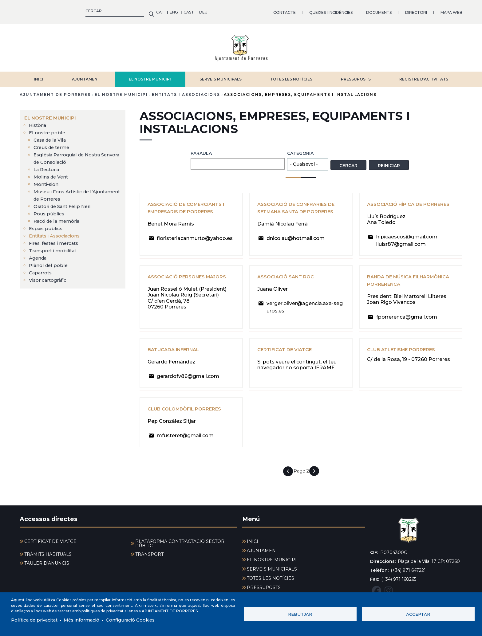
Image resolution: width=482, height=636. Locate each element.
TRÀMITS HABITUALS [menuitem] (48, 554)
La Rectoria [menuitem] (48, 166)
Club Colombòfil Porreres (187, 413)
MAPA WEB (315, 10)
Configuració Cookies (141, 620)
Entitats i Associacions (186, 91)
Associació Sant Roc (288, 281)
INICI (38, 76)
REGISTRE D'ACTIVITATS (423, 76)
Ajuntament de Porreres (55, 91)
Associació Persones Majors (190, 281)
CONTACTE (148, 10)
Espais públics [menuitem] (47, 225)
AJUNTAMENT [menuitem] (262, 550)
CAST (52, 10)
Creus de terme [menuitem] (53, 144)
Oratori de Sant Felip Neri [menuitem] (65, 203)
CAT (24, 10)
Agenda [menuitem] (39, 255)
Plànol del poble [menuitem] (49, 262)
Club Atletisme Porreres (404, 353)
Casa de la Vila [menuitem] (51, 137)
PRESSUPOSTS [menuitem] (264, 587)
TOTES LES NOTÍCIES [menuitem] (270, 578)
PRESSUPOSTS (356, 76)
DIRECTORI (279, 10)
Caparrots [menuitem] (41, 270)
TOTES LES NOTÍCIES (291, 76)
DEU (67, 10)
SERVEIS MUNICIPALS (221, 76)
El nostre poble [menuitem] (48, 129)
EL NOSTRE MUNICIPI (150, 76)
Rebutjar (300, 613)
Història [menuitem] (39, 122)
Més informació (88, 620)
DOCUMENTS (242, 10)
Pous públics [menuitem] (49, 211)
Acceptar (418, 613)
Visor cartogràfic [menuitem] (49, 277)
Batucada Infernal (176, 353)
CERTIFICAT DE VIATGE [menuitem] (50, 541)
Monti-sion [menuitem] (47, 181)
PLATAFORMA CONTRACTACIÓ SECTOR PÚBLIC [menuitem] (179, 543)
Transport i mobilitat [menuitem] (54, 247)
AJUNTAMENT (86, 76)
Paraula (201, 150)
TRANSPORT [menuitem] (149, 554)
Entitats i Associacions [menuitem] (57, 233)
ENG (38, 10)
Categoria (300, 150)
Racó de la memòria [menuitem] (59, 218)
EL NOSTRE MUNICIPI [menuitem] (51, 115)
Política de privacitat (36, 620)
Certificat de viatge (287, 353)
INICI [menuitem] (252, 541)
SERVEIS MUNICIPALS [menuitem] (272, 569)
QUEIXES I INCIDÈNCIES (194, 10)
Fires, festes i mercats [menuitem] (56, 240)
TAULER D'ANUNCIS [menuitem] (46, 563)
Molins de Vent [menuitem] (52, 174)
